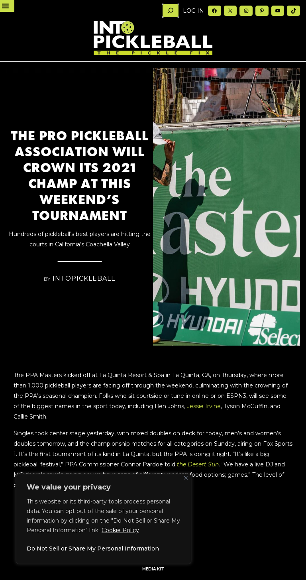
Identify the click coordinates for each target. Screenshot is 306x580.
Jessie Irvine (203, 406)
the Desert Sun (198, 464)
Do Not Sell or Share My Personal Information (93, 548)
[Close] (186, 478)
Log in (193, 10)
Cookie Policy (120, 530)
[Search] (170, 11)
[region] (103, 519)
